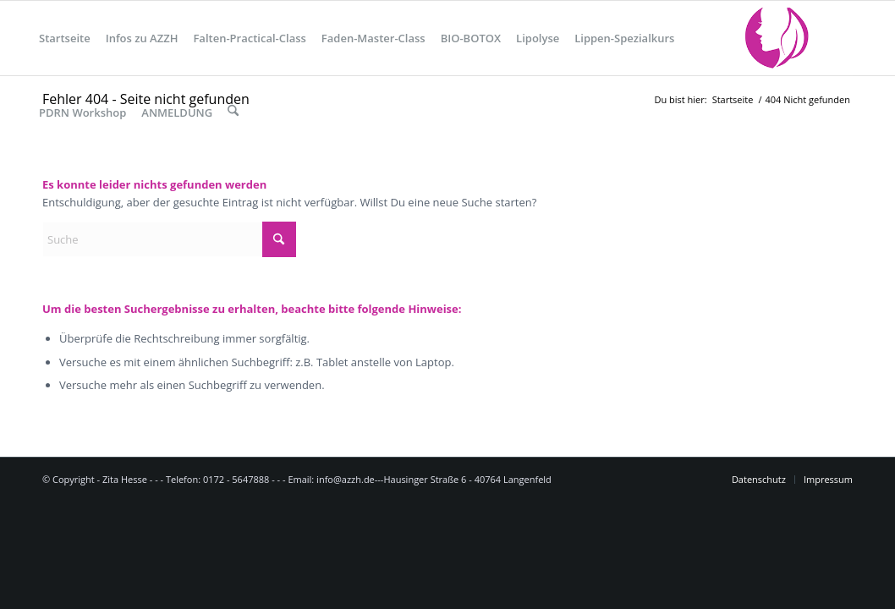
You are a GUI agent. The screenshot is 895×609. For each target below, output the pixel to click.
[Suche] (233, 112)
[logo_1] (771, 38)
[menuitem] (64, 38)
